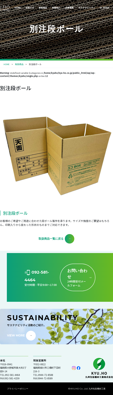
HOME (17, 7)
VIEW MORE (16, 335)
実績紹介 (56, 7)
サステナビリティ (86, 7)
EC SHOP (104, 7)
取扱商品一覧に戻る (51, 238)
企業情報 (69, 7)
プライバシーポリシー (17, 388)
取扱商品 (43, 7)
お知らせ (30, 7)
